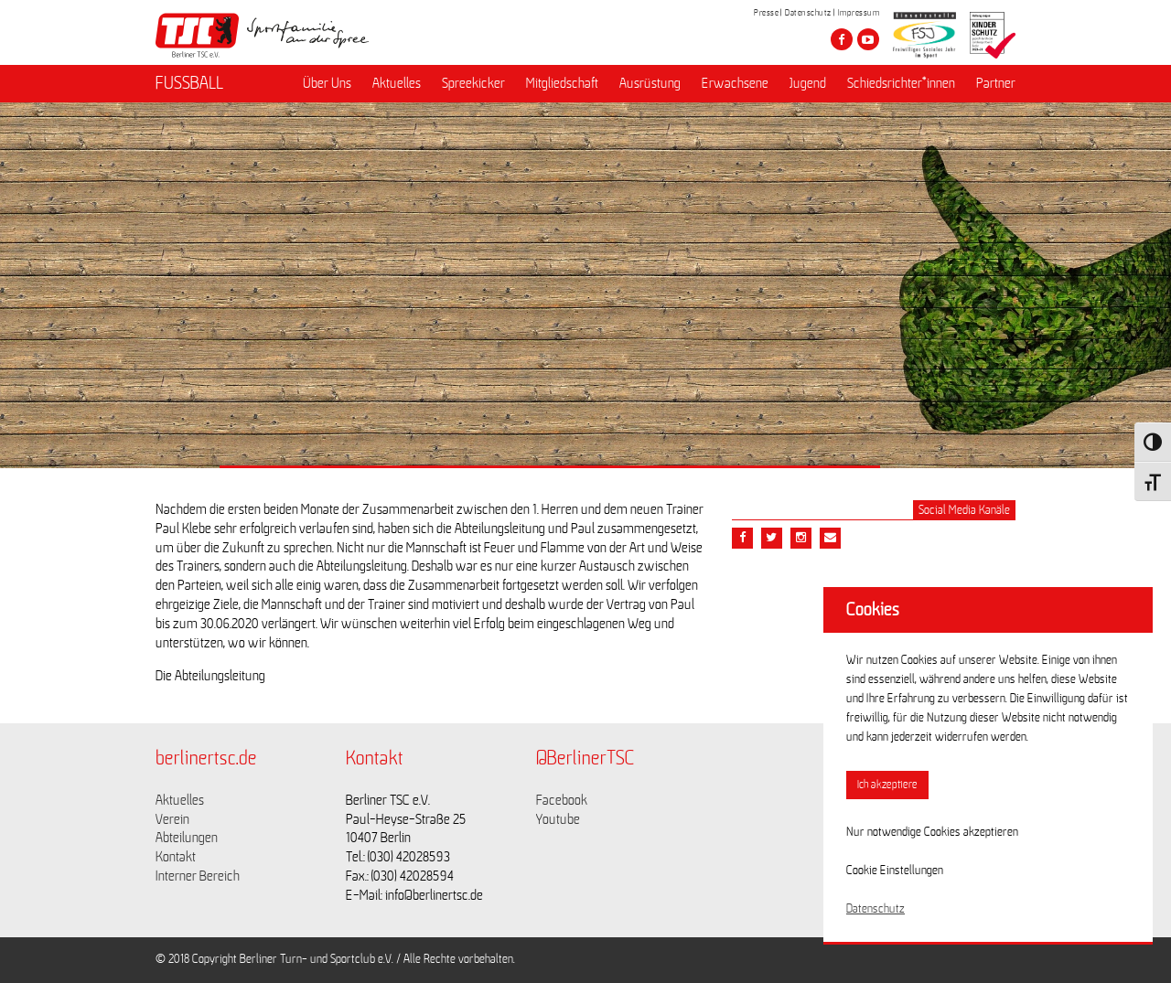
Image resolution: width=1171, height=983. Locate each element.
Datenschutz (808, 12)
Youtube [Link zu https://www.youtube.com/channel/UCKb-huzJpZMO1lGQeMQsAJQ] (558, 819)
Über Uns (327, 83)
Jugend (808, 83)
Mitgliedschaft (562, 83)
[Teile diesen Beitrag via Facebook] (742, 538)
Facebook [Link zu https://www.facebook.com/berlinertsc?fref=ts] (561, 800)
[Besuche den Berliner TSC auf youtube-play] (868, 39)
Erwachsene (735, 83)
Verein (172, 819)
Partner (995, 83)
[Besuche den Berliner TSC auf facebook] (842, 39)
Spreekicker (473, 83)
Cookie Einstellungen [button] (894, 870)
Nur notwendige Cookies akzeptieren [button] (932, 832)
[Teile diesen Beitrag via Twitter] (771, 538)
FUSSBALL (189, 83)
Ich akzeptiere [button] (887, 785)
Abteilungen (187, 837)
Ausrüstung (650, 83)
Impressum (859, 12)
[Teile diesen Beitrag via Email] (800, 538)
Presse (766, 12)
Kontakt (176, 856)
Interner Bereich (198, 876)
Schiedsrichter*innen (901, 83)
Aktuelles (396, 83)
